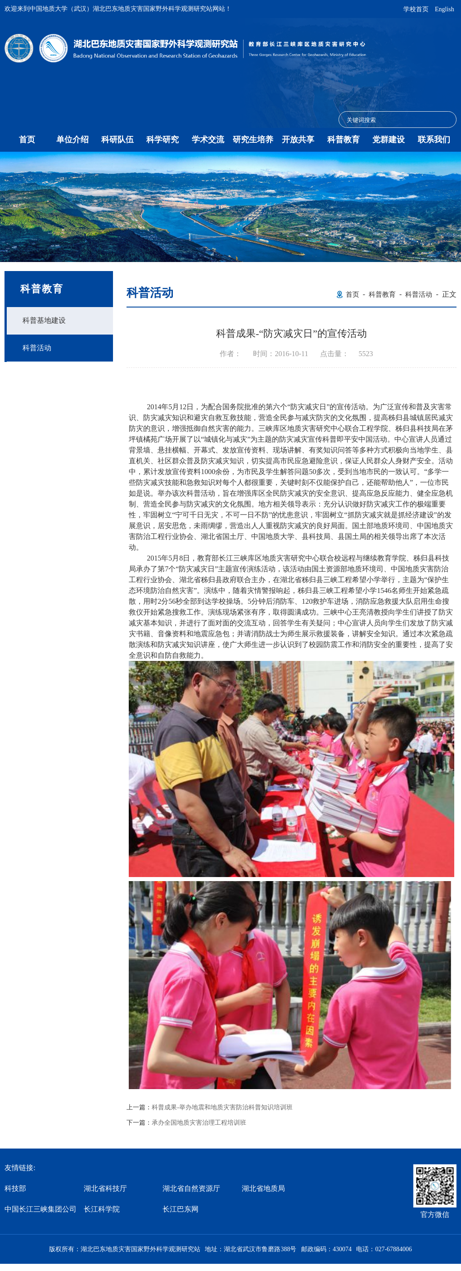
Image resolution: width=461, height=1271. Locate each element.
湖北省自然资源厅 (191, 1188)
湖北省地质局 (263, 1188)
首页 (27, 139)
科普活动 (37, 348)
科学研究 (162, 139)
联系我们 (434, 139)
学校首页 (416, 9)
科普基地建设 (44, 320)
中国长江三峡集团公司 (41, 1209)
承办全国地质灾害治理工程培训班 (199, 1123)
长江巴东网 (181, 1209)
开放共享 (298, 139)
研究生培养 (253, 139)
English (444, 9)
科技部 (15, 1188)
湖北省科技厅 (105, 1188)
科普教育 (343, 139)
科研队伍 (117, 139)
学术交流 (208, 139)
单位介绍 (72, 139)
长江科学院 (102, 1209)
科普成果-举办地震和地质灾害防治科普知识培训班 (222, 1107)
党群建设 (388, 139)
